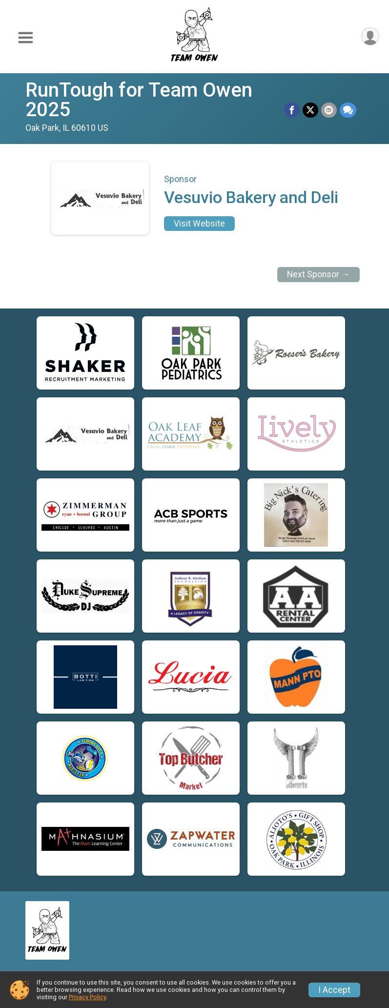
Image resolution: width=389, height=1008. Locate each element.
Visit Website (199, 223)
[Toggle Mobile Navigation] (25, 38)
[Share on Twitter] (310, 110)
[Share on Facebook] (292, 110)
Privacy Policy (87, 997)
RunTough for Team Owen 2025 (138, 100)
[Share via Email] (329, 110)
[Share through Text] (348, 110)
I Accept (334, 990)
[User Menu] (370, 36)
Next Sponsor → (318, 274)
